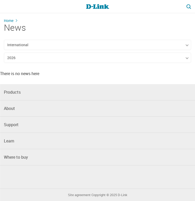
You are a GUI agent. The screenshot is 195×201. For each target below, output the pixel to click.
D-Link (122, 195)
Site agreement (79, 195)
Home (8, 20)
